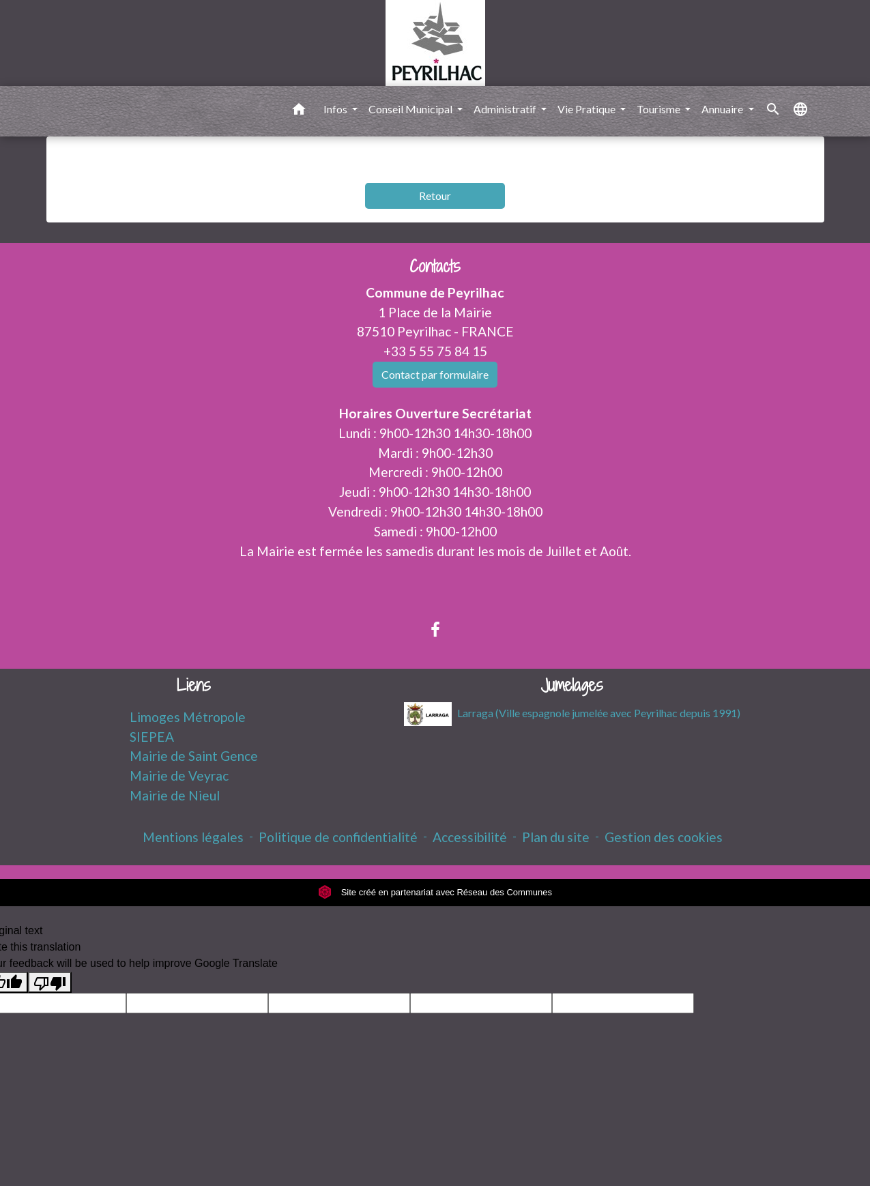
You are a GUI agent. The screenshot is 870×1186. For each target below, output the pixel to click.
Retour (435, 195)
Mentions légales (193, 837)
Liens (194, 685)
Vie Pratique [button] (587, 108)
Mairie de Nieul (175, 795)
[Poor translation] (50, 982)
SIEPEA (152, 736)
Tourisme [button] (659, 108)
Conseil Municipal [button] (411, 108)
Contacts (435, 266)
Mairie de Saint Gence (194, 756)
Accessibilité (470, 837)
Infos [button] (336, 108)
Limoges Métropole (188, 717)
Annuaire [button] (723, 108)
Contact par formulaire (435, 374)
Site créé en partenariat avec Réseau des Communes (435, 892)
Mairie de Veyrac (179, 775)
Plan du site (556, 837)
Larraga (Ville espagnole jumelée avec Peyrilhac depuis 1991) (572, 714)
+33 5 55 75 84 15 (435, 351)
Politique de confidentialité (338, 837)
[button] (299, 111)
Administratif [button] (506, 108)
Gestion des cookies (664, 837)
